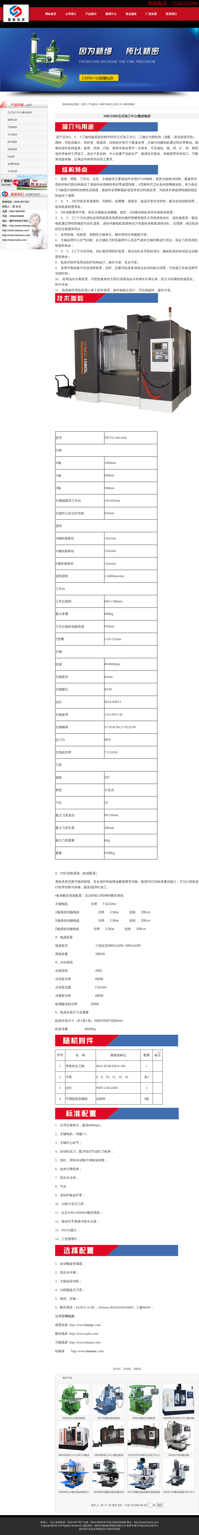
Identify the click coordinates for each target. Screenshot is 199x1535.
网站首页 (50, 13)
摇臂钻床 (12, 119)
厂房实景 (151, 13)
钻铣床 (11, 156)
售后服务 (131, 13)
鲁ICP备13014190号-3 (146, 1525)
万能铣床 (12, 127)
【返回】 (137, 1369)
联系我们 (171, 13)
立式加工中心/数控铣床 (20, 112)
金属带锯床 (14, 164)
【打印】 (117, 1369)
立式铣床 (12, 134)
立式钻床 (12, 171)
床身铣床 (12, 149)
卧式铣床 (12, 141)
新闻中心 (111, 13)
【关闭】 (127, 1369)
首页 (83, 104)
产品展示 (91, 13)
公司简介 (70, 13)
